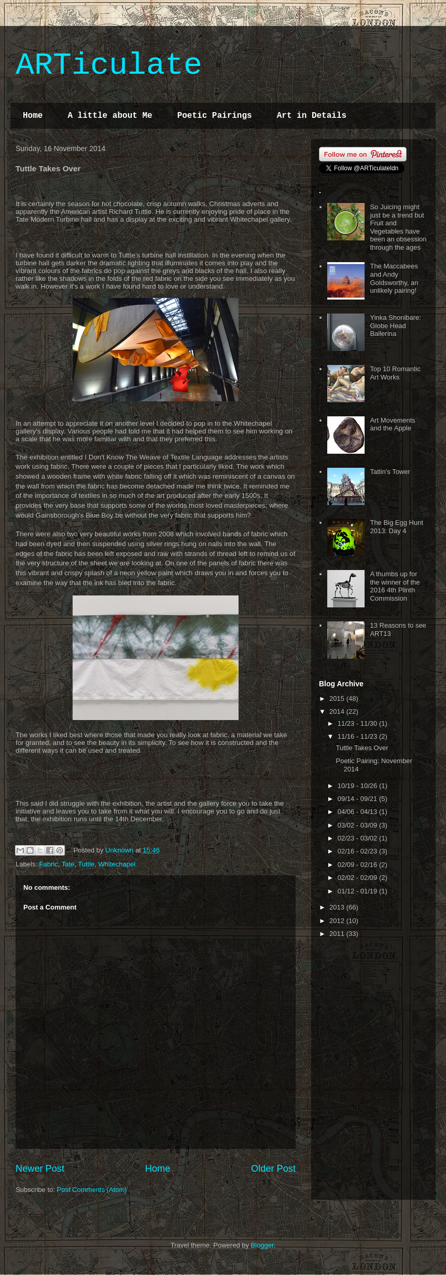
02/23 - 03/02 (358, 838)
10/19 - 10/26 (358, 786)
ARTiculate (109, 65)
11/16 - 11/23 (358, 736)
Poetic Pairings (214, 115)
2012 (337, 921)
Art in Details (311, 115)
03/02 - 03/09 (358, 825)
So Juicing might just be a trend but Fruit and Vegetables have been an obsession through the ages (398, 227)
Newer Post (40, 1168)
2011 (337, 934)
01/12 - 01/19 (358, 891)
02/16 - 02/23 (358, 851)
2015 (337, 698)
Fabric (48, 864)
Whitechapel (117, 864)
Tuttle (86, 864)
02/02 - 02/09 (358, 877)
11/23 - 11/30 (358, 723)
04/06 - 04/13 (358, 812)
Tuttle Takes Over (362, 748)
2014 (337, 711)
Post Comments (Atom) (92, 1189)
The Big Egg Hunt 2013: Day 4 (396, 527)
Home (33, 115)
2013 (337, 907)
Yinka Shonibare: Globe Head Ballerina (395, 325)
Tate (68, 864)
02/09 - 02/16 (358, 865)
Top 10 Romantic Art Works (395, 373)
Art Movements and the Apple (392, 424)
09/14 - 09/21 (358, 799)
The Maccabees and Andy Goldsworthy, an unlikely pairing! (394, 278)
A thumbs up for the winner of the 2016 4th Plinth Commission (395, 586)
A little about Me (109, 115)
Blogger (262, 1245)
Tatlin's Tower (390, 472)
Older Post (273, 1168)
